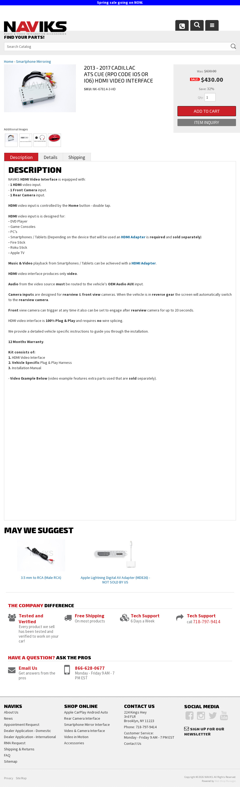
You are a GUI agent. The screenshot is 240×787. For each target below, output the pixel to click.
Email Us (28, 668)
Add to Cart (207, 111)
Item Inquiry (206, 122)
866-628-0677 (90, 668)
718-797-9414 (206, 621)
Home (8, 61)
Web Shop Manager (225, 781)
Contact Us (132, 743)
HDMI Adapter (133, 237)
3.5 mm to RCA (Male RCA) (41, 577)
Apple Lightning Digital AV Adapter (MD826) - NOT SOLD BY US (115, 580)
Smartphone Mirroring (33, 61)
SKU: (88, 89)
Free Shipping (89, 616)
